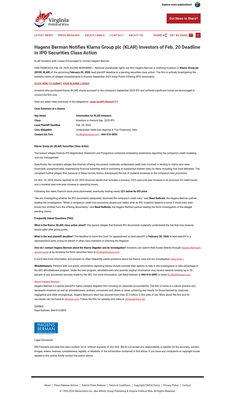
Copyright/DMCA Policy (147, 385)
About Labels (95, 35)
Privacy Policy (171, 385)
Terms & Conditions (120, 385)
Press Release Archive (66, 385)
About (47, 385)
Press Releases (69, 35)
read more (176, 259)
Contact (117, 35)
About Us (136, 35)
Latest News (43, 35)
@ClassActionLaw (135, 299)
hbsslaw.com (71, 299)
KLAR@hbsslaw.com (87, 134)
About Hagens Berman (46, 281)
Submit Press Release (94, 385)
